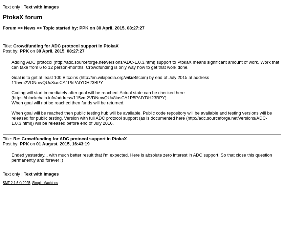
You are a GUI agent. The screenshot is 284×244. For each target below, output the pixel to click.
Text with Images (41, 6)
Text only (11, 6)
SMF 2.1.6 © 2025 (16, 183)
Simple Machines (45, 183)
